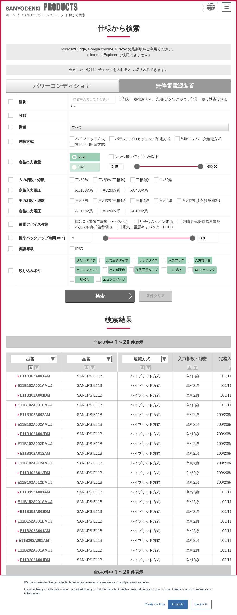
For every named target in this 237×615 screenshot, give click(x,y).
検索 (100, 296)
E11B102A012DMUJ (35, 482)
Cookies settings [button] (155, 604)
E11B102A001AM (35, 376)
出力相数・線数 (32, 201)
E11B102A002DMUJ (35, 444)
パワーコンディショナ (62, 86)
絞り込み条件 (30, 271)
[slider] (137, 166)
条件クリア (155, 296)
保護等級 (26, 249)
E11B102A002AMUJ (35, 424)
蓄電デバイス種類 (33, 224)
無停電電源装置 (175, 86)
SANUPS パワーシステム (40, 15)
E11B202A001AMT (35, 540)
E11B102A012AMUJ (35, 463)
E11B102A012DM (35, 473)
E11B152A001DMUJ (35, 521)
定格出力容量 (30, 162)
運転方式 (26, 142)
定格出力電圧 (30, 211)
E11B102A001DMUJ (35, 405)
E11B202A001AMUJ (35, 550)
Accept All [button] (178, 604)
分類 (22, 115)
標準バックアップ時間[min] (42, 238)
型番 (22, 102)
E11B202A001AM (35, 531)
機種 (22, 127)
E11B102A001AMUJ (35, 386)
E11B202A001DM (35, 560)
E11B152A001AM (35, 492)
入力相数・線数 (32, 180)
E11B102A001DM (35, 395)
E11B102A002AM (35, 415)
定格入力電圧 (30, 190)
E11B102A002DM (35, 434)
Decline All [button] (201, 604)
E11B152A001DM (35, 512)
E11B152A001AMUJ (35, 502)
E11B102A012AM (35, 453)
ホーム (11, 15)
